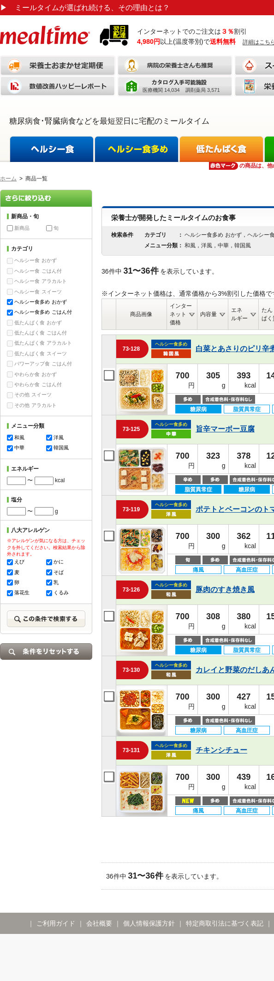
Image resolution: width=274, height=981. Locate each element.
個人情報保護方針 (149, 923)
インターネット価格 (181, 314)
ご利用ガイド (55, 923)
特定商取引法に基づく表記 (224, 923)
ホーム (8, 178)
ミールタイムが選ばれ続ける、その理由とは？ (85, 8)
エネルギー (239, 314)
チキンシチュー (221, 750)
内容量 (208, 314)
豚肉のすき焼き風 (225, 589)
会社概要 (99, 923)
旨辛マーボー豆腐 (225, 429)
